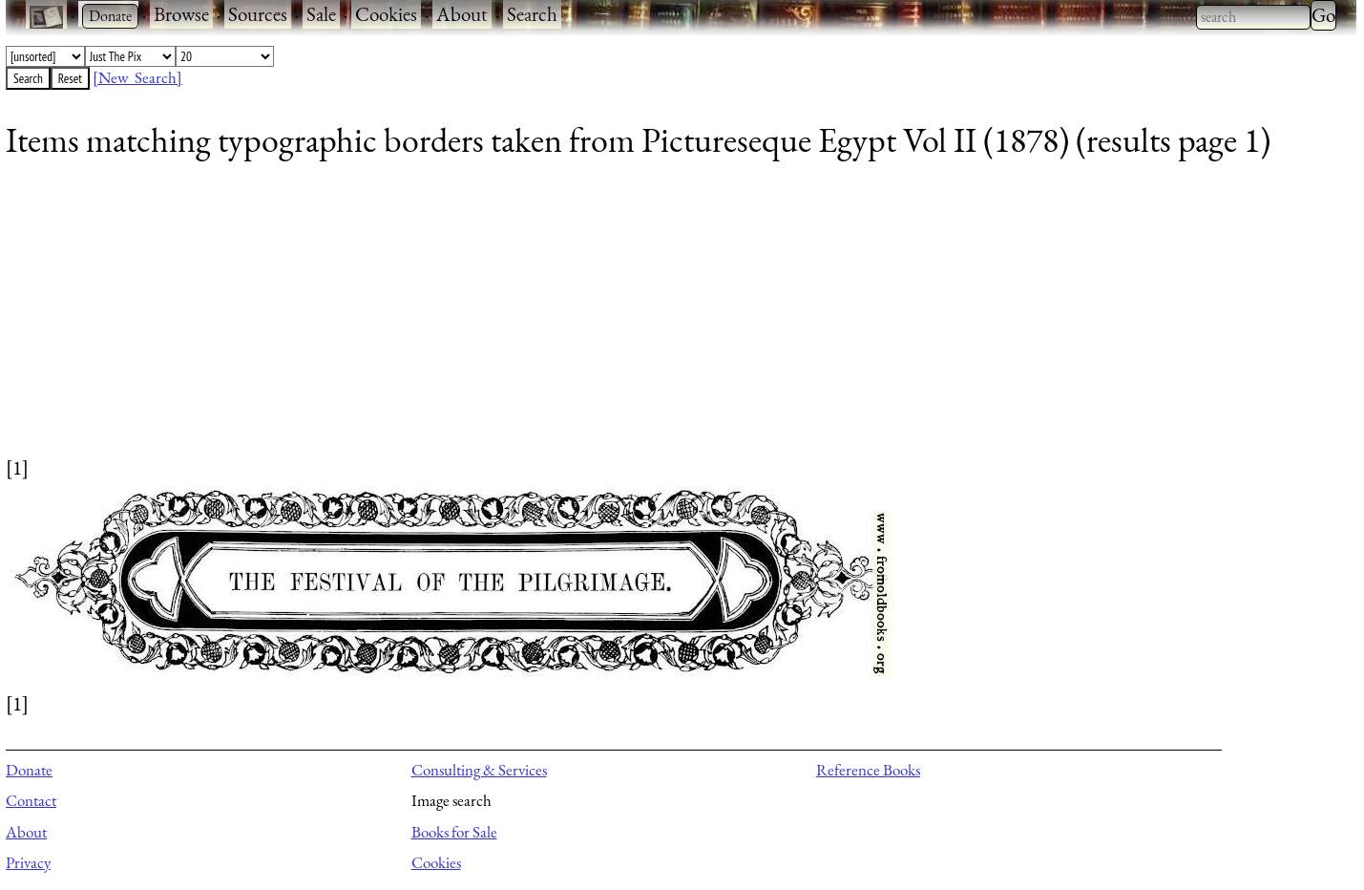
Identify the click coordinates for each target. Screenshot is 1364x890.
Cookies (386, 14)
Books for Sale (454, 831)
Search (532, 14)
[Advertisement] (578, 320)
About (462, 14)
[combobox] (1253, 17)
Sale (321, 14)
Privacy (28, 862)
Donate (29, 769)
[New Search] (137, 77)
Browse (181, 14)
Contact (31, 800)
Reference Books (868, 769)
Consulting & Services (479, 769)
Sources (257, 14)
